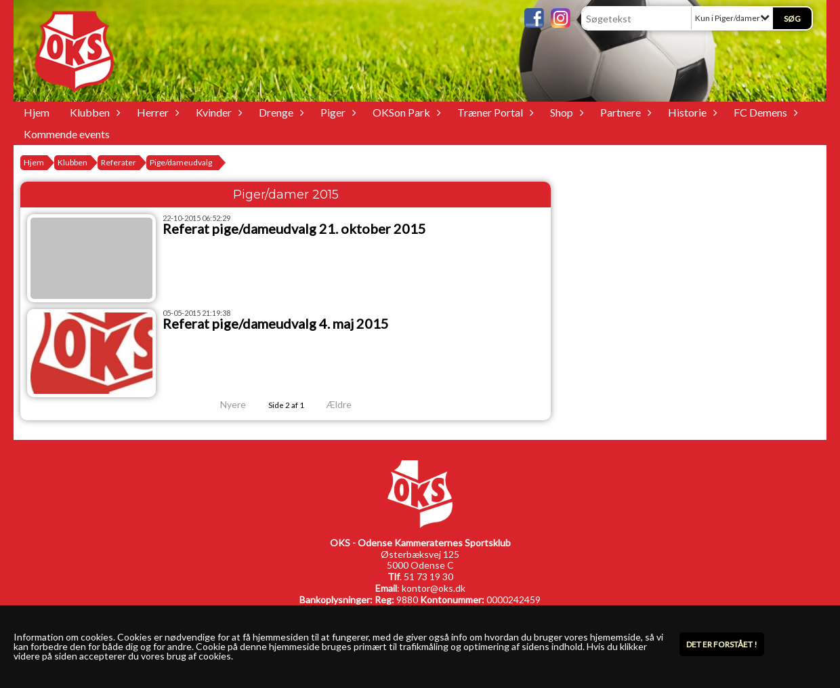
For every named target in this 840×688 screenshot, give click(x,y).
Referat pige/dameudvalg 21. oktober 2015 (294, 228)
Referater (118, 162)
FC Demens (764, 112)
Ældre (348, 404)
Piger (336, 112)
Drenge (279, 112)
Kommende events (67, 133)
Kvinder (217, 112)
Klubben (93, 112)
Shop (565, 112)
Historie (690, 112)
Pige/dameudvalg (181, 162)
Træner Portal (493, 112)
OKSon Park (405, 112)
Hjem (36, 112)
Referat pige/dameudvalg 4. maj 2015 (276, 323)
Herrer (156, 112)
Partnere (624, 112)
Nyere (225, 404)
